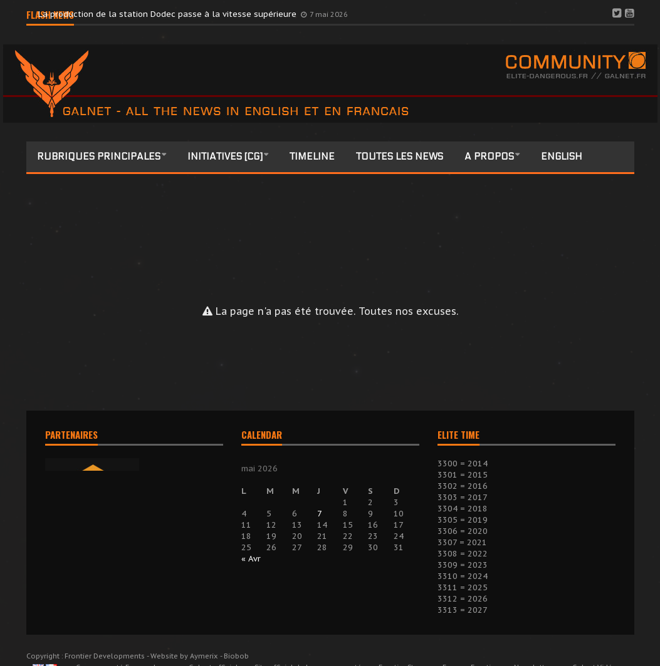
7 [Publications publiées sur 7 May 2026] (319, 513)
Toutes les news (399, 156)
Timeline (312, 156)
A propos (489, 156)
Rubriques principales (98, 156)
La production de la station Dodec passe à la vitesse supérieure (168, 14)
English (561, 156)
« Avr (251, 558)
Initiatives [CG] (225, 156)
